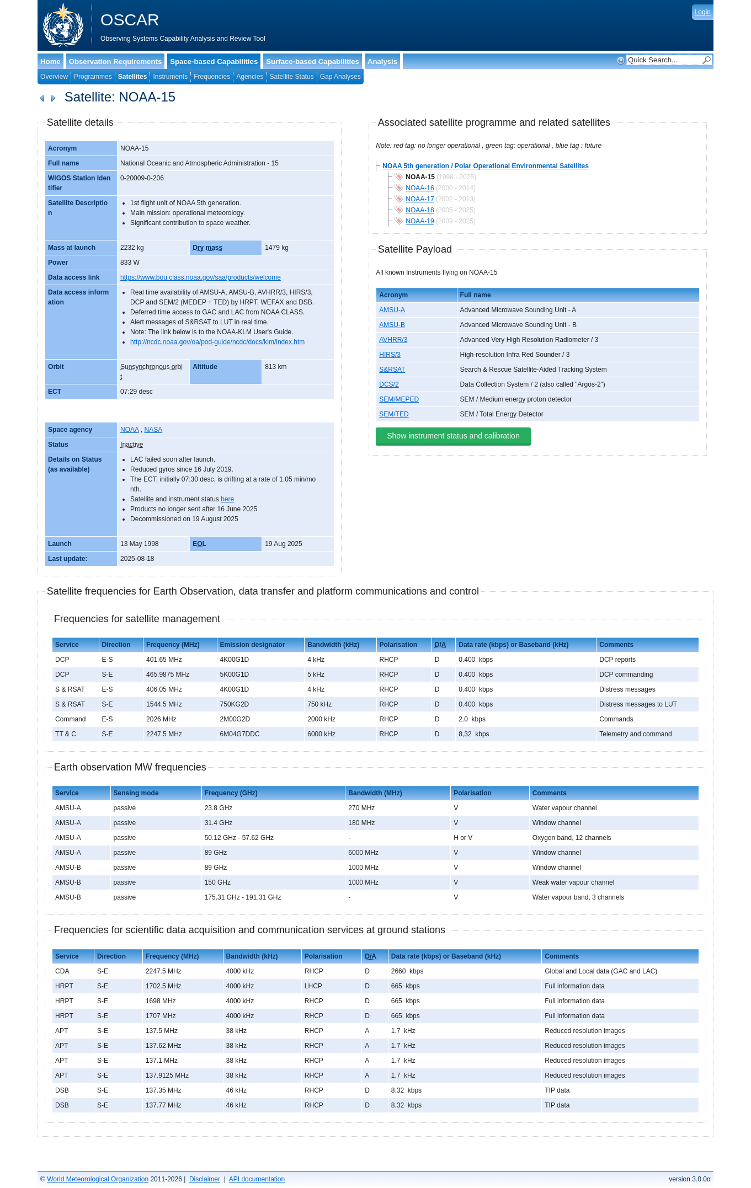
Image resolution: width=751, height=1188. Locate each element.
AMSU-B (392, 325)
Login (703, 12)
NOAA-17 (420, 199)
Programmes (93, 77)
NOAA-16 (420, 188)
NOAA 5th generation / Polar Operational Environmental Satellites (485, 166)
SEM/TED (393, 414)
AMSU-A (392, 310)
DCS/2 (388, 384)
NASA (153, 430)
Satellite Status (292, 77)
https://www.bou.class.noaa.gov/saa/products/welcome (200, 277)
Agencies (249, 77)
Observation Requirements (115, 61)
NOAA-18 (420, 210)
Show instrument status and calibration (453, 435)
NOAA (129, 430)
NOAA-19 (420, 221)
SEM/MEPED (399, 399)
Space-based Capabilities (214, 61)
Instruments (170, 77)
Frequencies (212, 77)
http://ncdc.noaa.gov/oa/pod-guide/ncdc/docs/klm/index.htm (217, 342)
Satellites (132, 77)
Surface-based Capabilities (312, 61)
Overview (54, 77)
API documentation (257, 1179)
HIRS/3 (390, 354)
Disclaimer (204, 1179)
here (227, 499)
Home (50, 61)
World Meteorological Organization (97, 1179)
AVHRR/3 (393, 340)
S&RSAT (392, 369)
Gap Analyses (340, 77)
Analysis (382, 61)
